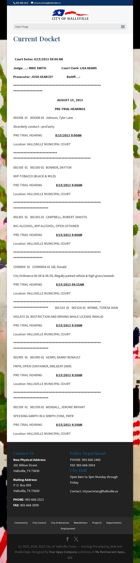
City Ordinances (60, 522)
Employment (68, 528)
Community (21, 522)
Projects (97, 522)
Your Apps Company (63, 552)
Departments (114, 522)
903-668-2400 (91, 460)
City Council (39, 522)
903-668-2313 (34, 499)
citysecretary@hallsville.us (100, 491)
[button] (70, 439)
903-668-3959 (29, 505)
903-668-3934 (85, 465)
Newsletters (81, 522)
